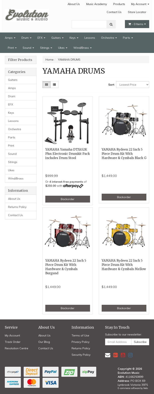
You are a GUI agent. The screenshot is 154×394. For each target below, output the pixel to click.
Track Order (12, 342)
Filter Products (20, 60)
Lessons (89, 38)
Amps (10, 38)
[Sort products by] (132, 84)
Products (119, 4)
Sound (28, 48)
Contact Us (114, 12)
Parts (128, 38)
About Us (74, 4)
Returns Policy (17, 207)
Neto (145, 388)
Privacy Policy (80, 342)
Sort (110, 84)
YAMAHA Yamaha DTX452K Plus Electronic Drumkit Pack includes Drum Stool (67, 154)
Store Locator (137, 12)
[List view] (54, 84)
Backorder (67, 199)
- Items (137, 24)
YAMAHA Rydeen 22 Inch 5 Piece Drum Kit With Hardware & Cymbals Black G (124, 154)
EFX (41, 38)
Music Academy (96, 4)
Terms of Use (80, 335)
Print (12, 48)
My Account (140, 4)
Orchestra (109, 38)
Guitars (57, 38)
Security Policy (81, 355)
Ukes (62, 48)
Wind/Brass (82, 48)
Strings (46, 48)
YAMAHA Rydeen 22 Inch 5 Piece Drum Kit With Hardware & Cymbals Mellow (124, 265)
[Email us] (107, 355)
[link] (115, 355)
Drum (26, 38)
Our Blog (44, 342)
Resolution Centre (16, 348)
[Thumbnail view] (47, 84)
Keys (74, 38)
